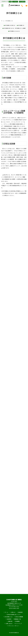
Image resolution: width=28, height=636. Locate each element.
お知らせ (13, 612)
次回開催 (17, 621)
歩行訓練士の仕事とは (10, 25)
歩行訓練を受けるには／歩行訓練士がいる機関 (14, 28)
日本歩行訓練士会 (14, 5)
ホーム (2, 20)
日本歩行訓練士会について (13, 614)
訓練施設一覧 (17, 619)
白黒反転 (22, 1)
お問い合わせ (9, 623)
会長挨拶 (20, 612)
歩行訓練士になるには (14, 31)
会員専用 (9, 619)
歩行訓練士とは (8, 616)
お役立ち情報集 (19, 616)
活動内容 (10, 621)
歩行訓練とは (21, 25)
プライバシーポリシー (13, 626)
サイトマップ (18, 623)
